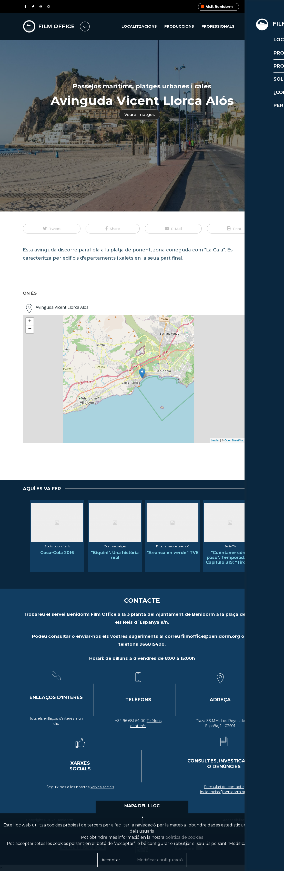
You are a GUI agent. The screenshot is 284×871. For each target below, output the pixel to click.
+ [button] (30, 321)
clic (56, 723)
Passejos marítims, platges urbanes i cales (142, 86)
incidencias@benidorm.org (224, 792)
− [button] (30, 329)
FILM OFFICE (57, 26)
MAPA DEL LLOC (142, 805)
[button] (51, 228)
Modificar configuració (160, 859)
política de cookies (184, 837)
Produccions (179, 26)
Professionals (218, 26)
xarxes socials (102, 787)
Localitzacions (139, 26)
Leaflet (215, 440)
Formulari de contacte (224, 786)
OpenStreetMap (235, 440)
